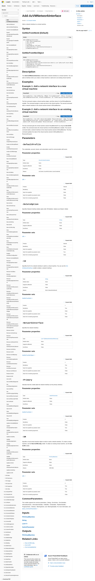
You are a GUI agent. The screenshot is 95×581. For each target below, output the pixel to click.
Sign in (91, 2)
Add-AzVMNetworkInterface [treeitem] (12, 20)
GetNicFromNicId (27, 298)
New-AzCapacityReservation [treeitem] (12, 162)
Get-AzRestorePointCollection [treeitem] (12, 110)
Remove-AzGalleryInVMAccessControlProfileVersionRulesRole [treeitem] (12, 316)
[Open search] (87, 2)
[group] (47, 63)
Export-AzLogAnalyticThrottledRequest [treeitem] (13, 40)
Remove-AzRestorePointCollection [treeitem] (12, 345)
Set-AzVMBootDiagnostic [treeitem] (12, 381)
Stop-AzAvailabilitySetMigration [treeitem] (12, 412)
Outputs (79, 23)
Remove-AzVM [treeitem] (10, 352)
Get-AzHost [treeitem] (9, 87)
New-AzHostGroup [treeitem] (11, 205)
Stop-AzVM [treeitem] (9, 416)
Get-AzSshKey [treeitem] (10, 113)
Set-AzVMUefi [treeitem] (10, 401)
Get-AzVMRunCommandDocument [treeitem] (12, 130)
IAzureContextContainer (44, 160)
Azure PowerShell (30, 11)
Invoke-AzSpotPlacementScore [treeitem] (12, 140)
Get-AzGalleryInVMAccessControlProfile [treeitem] (12, 76)
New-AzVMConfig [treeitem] (11, 227)
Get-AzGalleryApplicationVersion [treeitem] (12, 70)
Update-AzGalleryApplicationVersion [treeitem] (12, 445)
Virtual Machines (49, 11)
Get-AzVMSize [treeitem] (10, 134)
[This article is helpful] (89, 30)
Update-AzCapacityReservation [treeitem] (12, 426)
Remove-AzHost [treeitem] (10, 330)
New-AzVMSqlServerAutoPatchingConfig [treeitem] (12, 242)
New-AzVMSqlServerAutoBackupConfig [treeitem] (12, 236)
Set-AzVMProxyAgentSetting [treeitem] (12, 392)
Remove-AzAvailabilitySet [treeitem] (12, 258)
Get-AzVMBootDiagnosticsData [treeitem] (12, 120)
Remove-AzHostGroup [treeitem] (12, 333)
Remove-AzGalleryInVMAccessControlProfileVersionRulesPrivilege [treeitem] (12, 308)
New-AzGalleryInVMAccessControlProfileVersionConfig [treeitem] (12, 198)
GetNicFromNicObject (28, 355)
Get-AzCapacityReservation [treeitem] (12, 48)
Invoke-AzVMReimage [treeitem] (12, 151)
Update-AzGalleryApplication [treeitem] (11, 440)
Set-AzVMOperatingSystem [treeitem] (12, 385)
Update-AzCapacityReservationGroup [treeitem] (12, 432)
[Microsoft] (3, 2)
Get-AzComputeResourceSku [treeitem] (12, 59)
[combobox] (10, 13)
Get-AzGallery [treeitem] (10, 63)
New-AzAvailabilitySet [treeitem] (12, 158)
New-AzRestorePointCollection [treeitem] (12, 218)
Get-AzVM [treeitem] (9, 116)
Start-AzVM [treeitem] (9, 408)
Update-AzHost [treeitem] (10, 462)
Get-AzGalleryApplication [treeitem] (12, 65)
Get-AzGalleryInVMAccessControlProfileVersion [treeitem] (12, 83)
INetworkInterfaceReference (51, 338)
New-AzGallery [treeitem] (10, 172)
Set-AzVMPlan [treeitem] (10, 389)
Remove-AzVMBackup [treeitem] (12, 354)
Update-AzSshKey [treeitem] (11, 470)
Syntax (79, 13)
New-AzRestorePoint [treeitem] (11, 214)
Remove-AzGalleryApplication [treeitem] (11, 275)
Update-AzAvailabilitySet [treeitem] (12, 423)
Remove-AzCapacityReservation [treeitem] (12, 261)
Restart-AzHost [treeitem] (10, 373)
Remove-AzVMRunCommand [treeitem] (11, 367)
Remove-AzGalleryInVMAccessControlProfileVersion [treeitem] (12, 293)
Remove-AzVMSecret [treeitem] (12, 370)
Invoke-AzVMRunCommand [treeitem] (11, 155)
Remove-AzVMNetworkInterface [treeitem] (12, 362)
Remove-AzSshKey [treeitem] (11, 349)
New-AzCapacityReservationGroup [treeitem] (12, 167)
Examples (80, 17)
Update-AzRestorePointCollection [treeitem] (12, 466)
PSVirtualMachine (53, 456)
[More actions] (71, 11)
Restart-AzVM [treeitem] (10, 376)
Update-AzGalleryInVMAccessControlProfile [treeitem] (12, 452)
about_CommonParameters (29, 508)
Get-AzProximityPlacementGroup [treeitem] (12, 97)
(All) (24, 179)
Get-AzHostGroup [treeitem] (11, 90)
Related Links (80, 25)
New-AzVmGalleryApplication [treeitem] (12, 230)
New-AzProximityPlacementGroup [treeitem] (12, 210)
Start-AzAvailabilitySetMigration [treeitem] (12, 405)
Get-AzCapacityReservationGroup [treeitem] (12, 54)
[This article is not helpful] (91, 30)
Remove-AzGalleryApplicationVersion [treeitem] (12, 280)
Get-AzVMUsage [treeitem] (10, 137)
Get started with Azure (86, 6)
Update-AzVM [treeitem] (10, 472)
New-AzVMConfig (29, 543)
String (60, 220)
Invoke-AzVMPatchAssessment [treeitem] (12, 147)
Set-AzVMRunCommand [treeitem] (12, 396)
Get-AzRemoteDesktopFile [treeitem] (12, 102)
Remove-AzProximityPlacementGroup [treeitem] (12, 337)
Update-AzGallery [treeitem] (11, 436)
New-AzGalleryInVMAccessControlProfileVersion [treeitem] (12, 192)
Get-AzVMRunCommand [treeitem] (12, 125)
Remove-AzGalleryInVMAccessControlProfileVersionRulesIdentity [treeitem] (12, 300)
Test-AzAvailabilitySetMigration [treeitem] (12, 419)
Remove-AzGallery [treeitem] (11, 271)
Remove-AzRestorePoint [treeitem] (12, 342)
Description (79, 15)
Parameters (80, 19)
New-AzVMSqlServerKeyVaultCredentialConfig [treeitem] (12, 249)
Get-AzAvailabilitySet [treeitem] (11, 45)
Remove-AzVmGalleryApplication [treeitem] (12, 358)
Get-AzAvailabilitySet (30, 547)
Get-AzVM (28, 545)
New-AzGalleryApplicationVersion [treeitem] (12, 179)
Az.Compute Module (31, 20)
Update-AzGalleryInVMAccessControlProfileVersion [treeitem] (12, 458)
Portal (77, 6)
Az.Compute (40, 11)
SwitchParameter (54, 395)
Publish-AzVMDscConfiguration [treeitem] (12, 254)
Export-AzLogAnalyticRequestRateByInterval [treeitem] (12, 34)
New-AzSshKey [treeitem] (10, 222)
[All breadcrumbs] (23, 11)
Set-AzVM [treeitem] (9, 379)
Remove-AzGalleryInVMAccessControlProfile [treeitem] (12, 287)
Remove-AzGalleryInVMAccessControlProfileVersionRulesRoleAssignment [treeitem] (12, 325)
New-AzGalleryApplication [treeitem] (13, 175)
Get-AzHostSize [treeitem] (10, 93)
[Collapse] (18, 10)
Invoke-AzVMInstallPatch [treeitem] (12, 144)
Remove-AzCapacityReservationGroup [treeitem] (12, 267)
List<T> (43, 338)
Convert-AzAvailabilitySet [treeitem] (12, 29)
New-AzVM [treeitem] (9, 224)
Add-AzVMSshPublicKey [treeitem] (12, 27)
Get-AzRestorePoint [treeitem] (11, 106)
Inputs (79, 21)
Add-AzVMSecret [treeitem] (10, 24)
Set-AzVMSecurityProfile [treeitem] (12, 398)
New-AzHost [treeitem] (9, 203)
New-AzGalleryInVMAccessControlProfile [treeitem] (12, 185)
